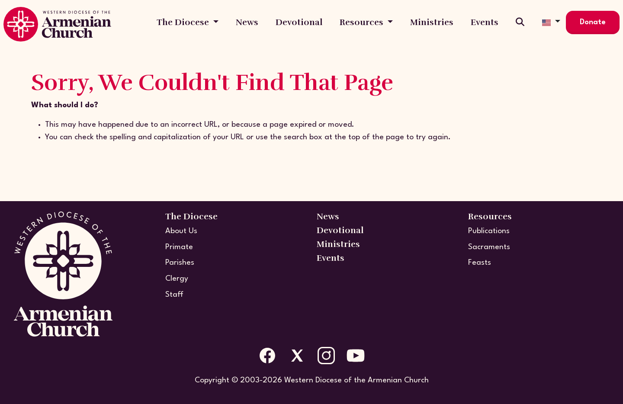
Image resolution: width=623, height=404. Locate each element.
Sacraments (489, 247)
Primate (179, 247)
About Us (181, 231)
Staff (174, 294)
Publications (489, 231)
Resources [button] (362, 22)
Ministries (431, 22)
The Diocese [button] (184, 22)
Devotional (299, 22)
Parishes (179, 262)
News (247, 22)
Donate (593, 22)
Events (484, 22)
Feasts (479, 262)
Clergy (176, 278)
